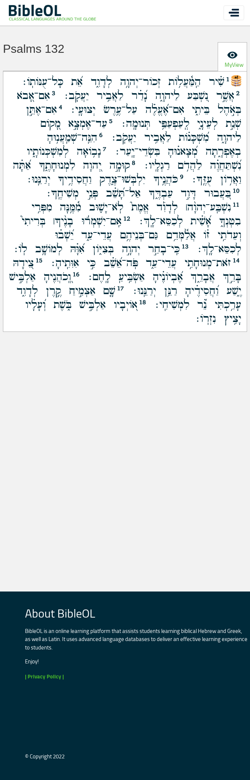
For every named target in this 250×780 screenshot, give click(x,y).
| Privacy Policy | (44, 676)
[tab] (232, 57)
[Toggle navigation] (234, 13)
